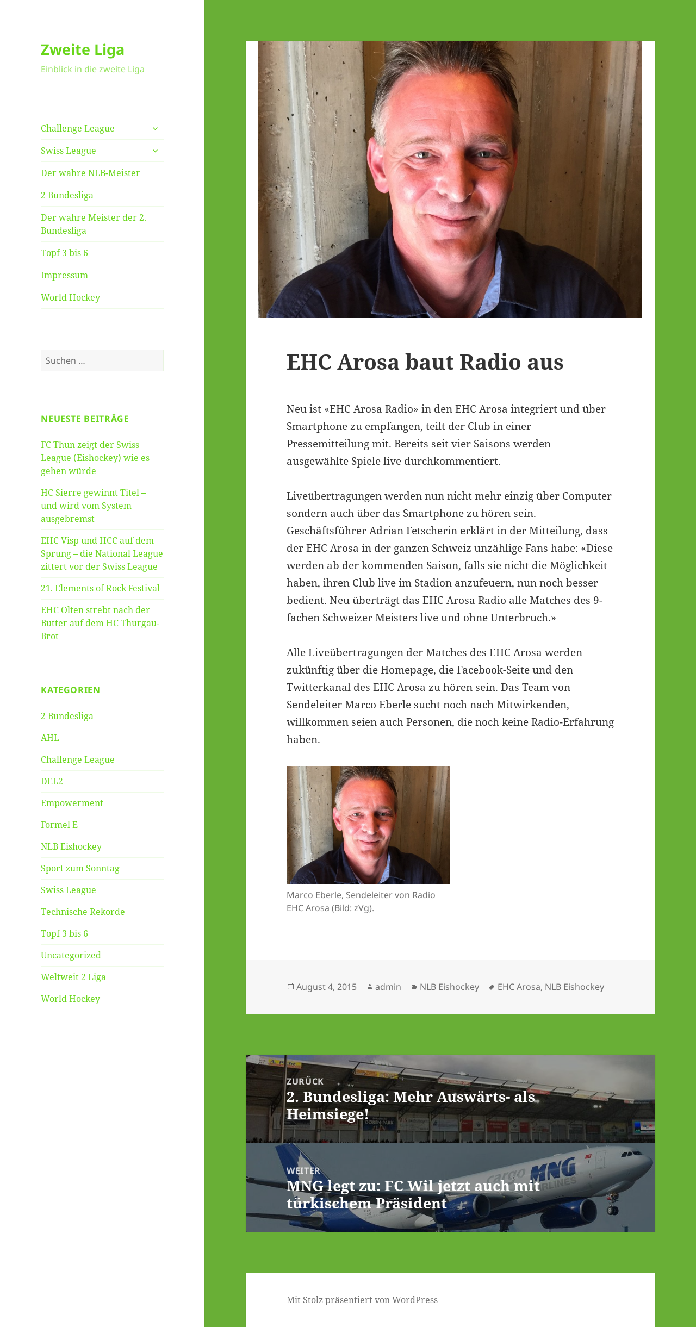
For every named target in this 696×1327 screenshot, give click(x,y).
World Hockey (70, 297)
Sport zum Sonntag (80, 868)
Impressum (64, 275)
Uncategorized (71, 955)
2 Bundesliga (67, 195)
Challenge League (78, 128)
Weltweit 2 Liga (73, 977)
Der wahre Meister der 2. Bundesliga (93, 223)
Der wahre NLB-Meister (90, 173)
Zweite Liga (83, 49)
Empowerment (72, 803)
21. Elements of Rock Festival (100, 588)
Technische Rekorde (83, 912)
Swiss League (68, 151)
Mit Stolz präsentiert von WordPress (362, 1300)
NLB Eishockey (71, 846)
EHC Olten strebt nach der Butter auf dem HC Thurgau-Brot (100, 623)
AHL (50, 738)
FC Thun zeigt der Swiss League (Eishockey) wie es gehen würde (95, 458)
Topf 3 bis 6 (64, 253)
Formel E (59, 825)
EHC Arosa (519, 987)
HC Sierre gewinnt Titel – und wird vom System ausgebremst (93, 506)
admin (388, 987)
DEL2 (52, 781)
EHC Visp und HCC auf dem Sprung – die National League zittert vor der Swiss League (102, 553)
